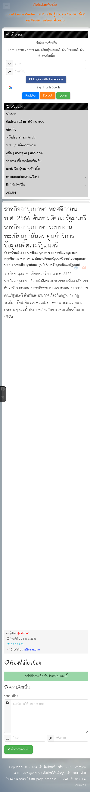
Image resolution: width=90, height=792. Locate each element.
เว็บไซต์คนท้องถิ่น (51, 767)
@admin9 (23, 633)
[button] (46, 87)
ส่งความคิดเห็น (20, 749)
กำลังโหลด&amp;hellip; (46, 499)
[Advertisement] (44, 346)
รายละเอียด (11, 696)
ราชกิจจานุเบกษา (31, 649)
